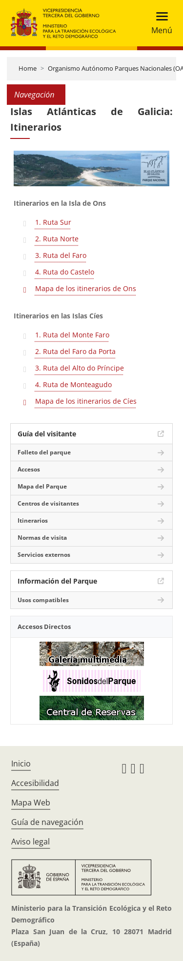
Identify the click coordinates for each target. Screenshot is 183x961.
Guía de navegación (47, 822)
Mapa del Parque (42, 486)
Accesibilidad (35, 783)
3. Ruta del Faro (60, 255)
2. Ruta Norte (57, 238)
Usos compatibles (43, 600)
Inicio (21, 763)
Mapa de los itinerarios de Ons (85, 288)
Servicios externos (44, 554)
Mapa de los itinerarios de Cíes (86, 401)
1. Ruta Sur (53, 222)
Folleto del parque (44, 452)
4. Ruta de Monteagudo (73, 384)
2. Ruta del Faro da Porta (75, 351)
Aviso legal (30, 841)
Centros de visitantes (48, 503)
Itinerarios (33, 520)
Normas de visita (42, 537)
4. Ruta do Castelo (64, 271)
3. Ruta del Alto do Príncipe (79, 368)
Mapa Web (30, 802)
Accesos (29, 469)
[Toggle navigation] (159, 23)
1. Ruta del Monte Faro (72, 334)
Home (28, 68)
